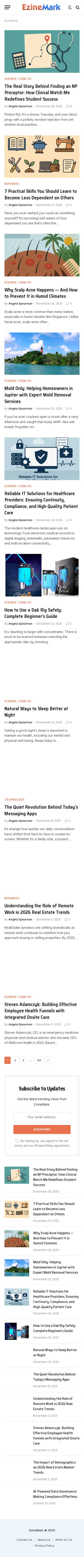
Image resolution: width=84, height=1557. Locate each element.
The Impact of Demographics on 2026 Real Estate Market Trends (54, 1467)
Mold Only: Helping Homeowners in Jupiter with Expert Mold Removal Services (38, 395)
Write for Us (63, 1539)
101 (39, 1060)
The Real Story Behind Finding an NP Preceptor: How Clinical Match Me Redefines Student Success (40, 92)
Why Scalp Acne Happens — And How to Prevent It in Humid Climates (41, 293)
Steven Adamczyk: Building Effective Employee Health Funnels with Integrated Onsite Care (40, 1011)
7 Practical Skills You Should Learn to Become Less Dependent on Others (40, 194)
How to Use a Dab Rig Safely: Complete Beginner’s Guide (33, 613)
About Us (43, 1539)
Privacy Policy (43, 1145)
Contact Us (24, 1539)
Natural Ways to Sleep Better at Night (36, 712)
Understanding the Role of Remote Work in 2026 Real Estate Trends (39, 909)
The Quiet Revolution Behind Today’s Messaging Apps (41, 810)
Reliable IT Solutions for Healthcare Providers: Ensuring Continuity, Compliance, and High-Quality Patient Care (41, 503)
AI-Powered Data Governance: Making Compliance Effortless (55, 1494)
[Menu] (7, 7)
